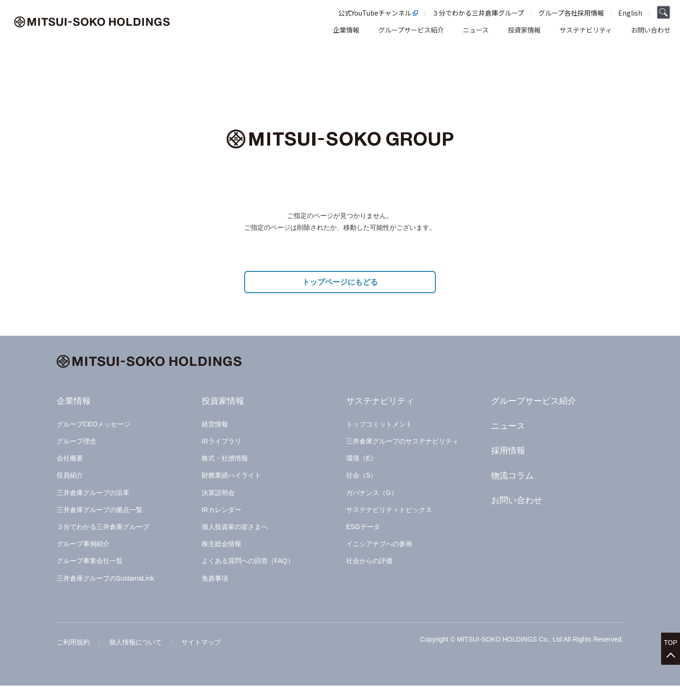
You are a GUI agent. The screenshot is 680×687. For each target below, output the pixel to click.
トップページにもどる (340, 282)
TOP (671, 640)
